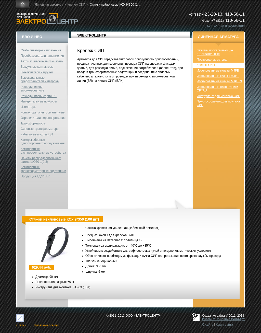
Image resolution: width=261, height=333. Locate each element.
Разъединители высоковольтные (32, 88)
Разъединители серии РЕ (39, 96)
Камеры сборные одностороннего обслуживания (42, 141)
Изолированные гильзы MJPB (218, 70)
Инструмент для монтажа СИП (218, 96)
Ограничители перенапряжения (43, 118)
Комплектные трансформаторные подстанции (43, 169)
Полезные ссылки (46, 325)
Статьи (21, 325)
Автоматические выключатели (42, 61)
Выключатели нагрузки (37, 72)
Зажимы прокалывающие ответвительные (215, 52)
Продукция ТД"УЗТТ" (35, 176)
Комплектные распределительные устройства (43, 150)
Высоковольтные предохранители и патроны (40, 79)
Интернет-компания (223, 319)
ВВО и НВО (32, 37)
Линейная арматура (49, 4)
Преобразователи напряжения (42, 56)
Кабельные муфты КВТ (37, 134)
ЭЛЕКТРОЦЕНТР (91, 35)
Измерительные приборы (39, 101)
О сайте (207, 324)
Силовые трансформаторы (40, 129)
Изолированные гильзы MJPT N (219, 81)
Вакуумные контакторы (37, 66)
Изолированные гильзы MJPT (218, 76)
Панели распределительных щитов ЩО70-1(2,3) (41, 160)
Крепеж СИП (77, 4)
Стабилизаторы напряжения (41, 50)
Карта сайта (224, 324)
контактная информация (226, 25)
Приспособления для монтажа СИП (218, 103)
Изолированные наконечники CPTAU (217, 88)
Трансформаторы (33, 123)
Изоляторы (28, 107)
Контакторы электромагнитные (42, 112)
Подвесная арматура (212, 59)
